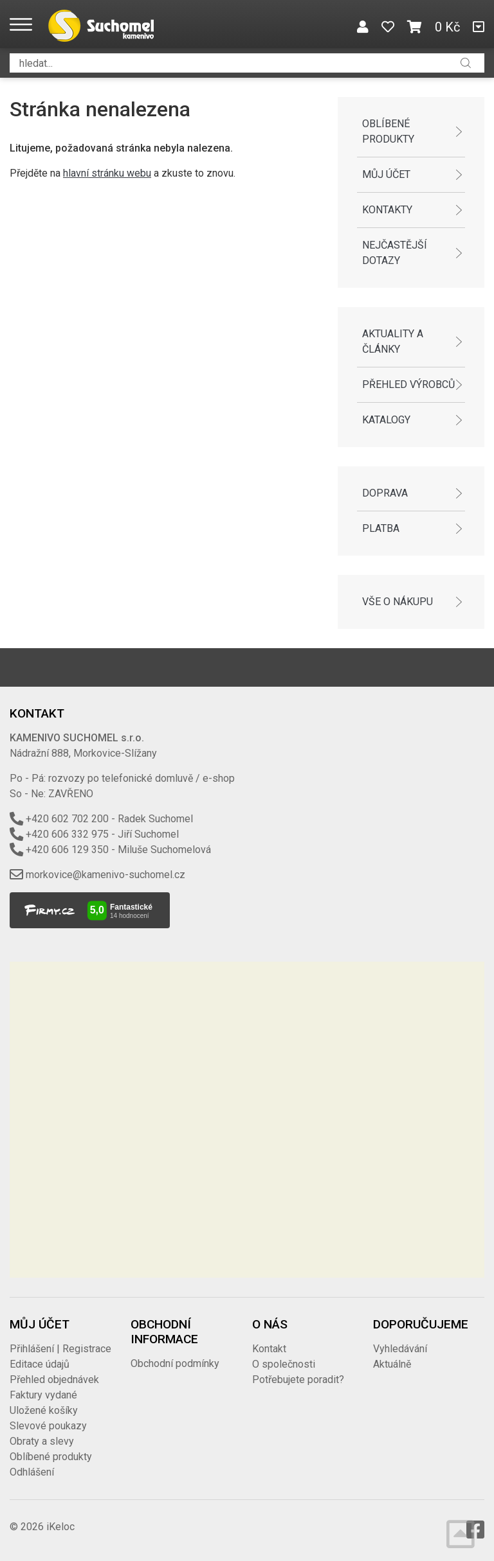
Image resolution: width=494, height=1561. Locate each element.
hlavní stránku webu (107, 173)
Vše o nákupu (397, 601)
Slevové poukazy (48, 1426)
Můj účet (386, 174)
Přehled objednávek (54, 1379)
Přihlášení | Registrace (60, 1349)
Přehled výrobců (408, 384)
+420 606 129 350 (67, 849)
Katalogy (386, 420)
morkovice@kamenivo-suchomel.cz (105, 875)
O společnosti (283, 1364)
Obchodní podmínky (175, 1363)
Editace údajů (39, 1364)
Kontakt (269, 1349)
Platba (380, 528)
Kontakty (387, 210)
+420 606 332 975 (67, 834)
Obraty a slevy (42, 1441)
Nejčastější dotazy (394, 253)
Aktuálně (392, 1364)
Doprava (385, 493)
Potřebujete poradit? (298, 1379)
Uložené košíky (44, 1410)
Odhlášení (32, 1472)
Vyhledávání (400, 1349)
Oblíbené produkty (388, 131)
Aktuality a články (392, 341)
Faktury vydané (43, 1395)
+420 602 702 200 (67, 819)
